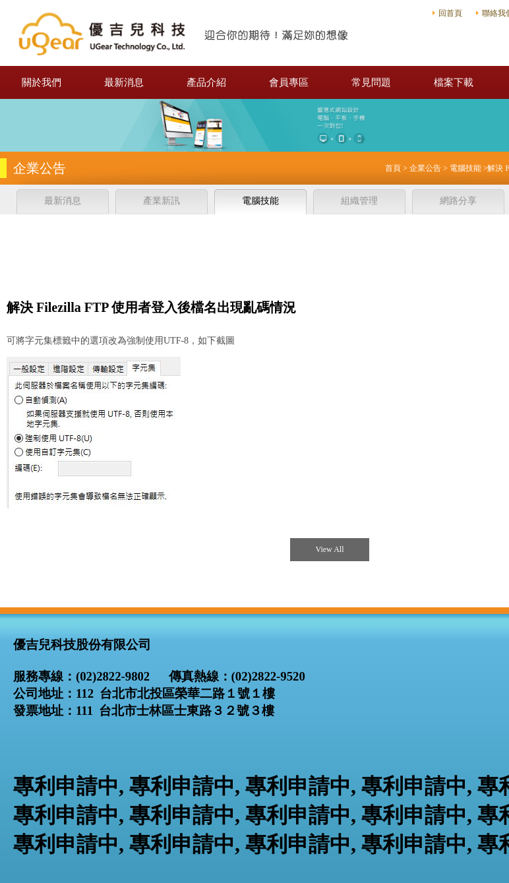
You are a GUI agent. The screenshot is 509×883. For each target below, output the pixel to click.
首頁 (393, 168)
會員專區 (289, 82)
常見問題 (371, 82)
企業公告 (425, 168)
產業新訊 (161, 201)
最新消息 (124, 82)
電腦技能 (465, 168)
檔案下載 (453, 82)
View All (330, 549)
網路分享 (458, 201)
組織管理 (359, 201)
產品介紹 (206, 82)
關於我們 (41, 82)
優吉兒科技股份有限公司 (184, 33)
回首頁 (450, 13)
